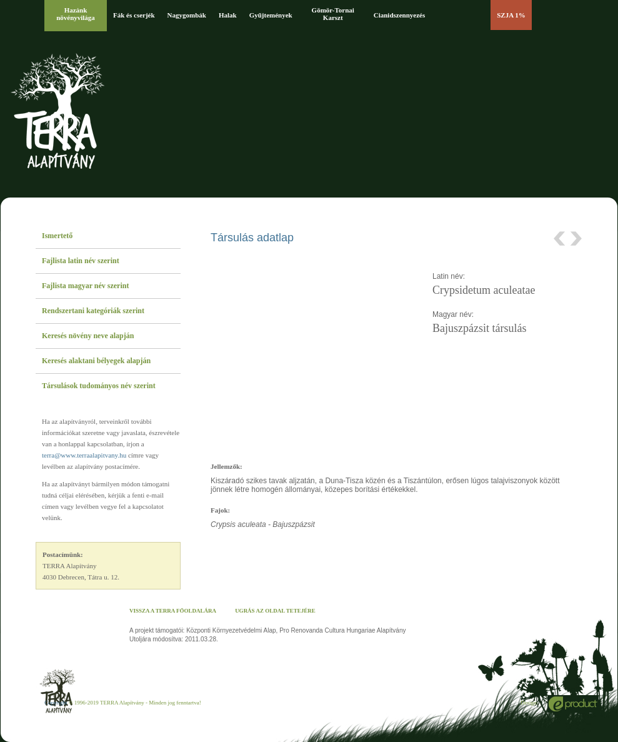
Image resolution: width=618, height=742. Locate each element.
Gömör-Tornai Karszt (333, 13)
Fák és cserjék (134, 15)
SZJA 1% (511, 15)
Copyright (55, 702)
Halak (228, 15)
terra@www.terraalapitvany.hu (84, 455)
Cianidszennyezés (400, 15)
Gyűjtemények (270, 15)
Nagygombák (186, 15)
